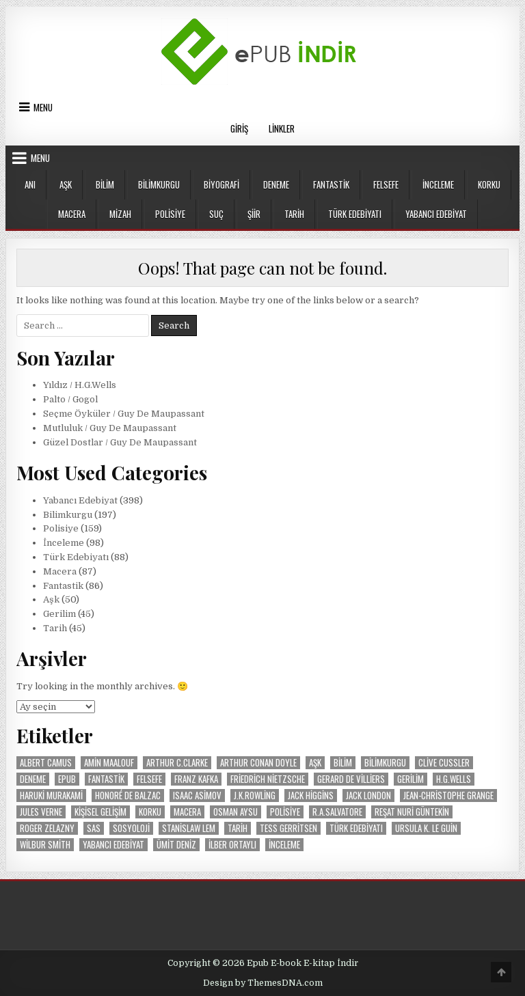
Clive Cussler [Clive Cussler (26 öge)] (444, 762)
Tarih (294, 214)
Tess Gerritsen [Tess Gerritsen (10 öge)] (288, 828)
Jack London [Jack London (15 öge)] (368, 795)
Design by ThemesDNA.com (263, 983)
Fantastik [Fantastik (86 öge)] (106, 779)
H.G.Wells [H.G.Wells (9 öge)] (453, 779)
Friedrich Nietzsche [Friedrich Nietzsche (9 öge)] (267, 779)
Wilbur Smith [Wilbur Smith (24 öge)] (45, 844)
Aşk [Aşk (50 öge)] (315, 762)
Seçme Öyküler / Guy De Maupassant (123, 414)
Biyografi (221, 184)
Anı (30, 184)
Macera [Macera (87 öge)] (187, 811)
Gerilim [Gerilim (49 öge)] (410, 779)
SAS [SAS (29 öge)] (93, 828)
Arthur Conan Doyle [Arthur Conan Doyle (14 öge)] (258, 762)
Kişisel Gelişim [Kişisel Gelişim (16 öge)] (100, 811)
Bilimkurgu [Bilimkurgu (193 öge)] (385, 762)
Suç (216, 214)
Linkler (282, 128)
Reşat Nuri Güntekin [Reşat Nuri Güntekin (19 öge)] (412, 811)
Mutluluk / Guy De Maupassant (109, 428)
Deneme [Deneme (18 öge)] (33, 779)
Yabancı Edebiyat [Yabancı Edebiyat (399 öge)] (113, 844)
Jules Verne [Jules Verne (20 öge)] (41, 811)
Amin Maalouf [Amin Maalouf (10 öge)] (109, 762)
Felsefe (386, 184)
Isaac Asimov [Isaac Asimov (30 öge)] (197, 795)
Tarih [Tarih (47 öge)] (237, 828)
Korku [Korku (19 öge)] (150, 811)
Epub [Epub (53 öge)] (67, 779)
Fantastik (331, 184)
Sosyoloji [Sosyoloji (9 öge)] (131, 828)
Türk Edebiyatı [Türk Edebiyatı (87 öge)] (356, 828)
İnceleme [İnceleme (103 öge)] (284, 844)
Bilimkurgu (159, 184)
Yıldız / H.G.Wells (79, 385)
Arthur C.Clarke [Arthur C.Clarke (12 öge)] (177, 762)
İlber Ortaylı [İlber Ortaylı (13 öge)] (232, 844)
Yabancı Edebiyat (436, 214)
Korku (489, 184)
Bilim (105, 184)
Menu (43, 107)
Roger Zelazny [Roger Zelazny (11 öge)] (47, 828)
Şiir (253, 214)
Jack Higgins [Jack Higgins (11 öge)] (311, 795)
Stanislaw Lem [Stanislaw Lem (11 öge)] (188, 828)
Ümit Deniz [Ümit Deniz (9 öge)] (176, 844)
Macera (71, 214)
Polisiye (170, 214)
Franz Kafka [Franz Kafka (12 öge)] (196, 779)
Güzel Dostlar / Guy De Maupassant (120, 442)
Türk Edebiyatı (354, 214)
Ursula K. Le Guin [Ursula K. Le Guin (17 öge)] (426, 828)
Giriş (239, 128)
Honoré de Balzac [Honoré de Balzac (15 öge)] (128, 795)
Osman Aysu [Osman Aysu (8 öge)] (235, 811)
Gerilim (59, 614)
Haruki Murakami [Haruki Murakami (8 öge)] (51, 795)
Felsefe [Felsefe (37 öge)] (149, 779)
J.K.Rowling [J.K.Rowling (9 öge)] (254, 795)
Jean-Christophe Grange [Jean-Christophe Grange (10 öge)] (448, 795)
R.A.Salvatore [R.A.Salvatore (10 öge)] (337, 811)
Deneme (276, 184)
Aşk (65, 184)
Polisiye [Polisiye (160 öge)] (285, 811)
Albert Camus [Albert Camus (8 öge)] (46, 762)
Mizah (120, 214)
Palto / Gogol (70, 399)
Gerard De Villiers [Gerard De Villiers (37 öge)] (351, 779)
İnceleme (438, 184)
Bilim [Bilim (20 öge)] (343, 762)
